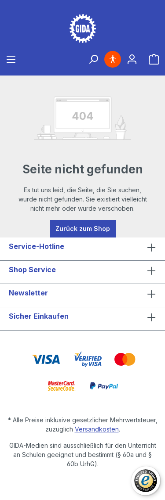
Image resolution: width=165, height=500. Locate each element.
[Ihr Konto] (132, 59)
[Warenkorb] (154, 59)
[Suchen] (93, 59)
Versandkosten (97, 429)
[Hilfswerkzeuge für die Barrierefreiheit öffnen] (112, 59)
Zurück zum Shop (82, 228)
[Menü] (11, 59)
